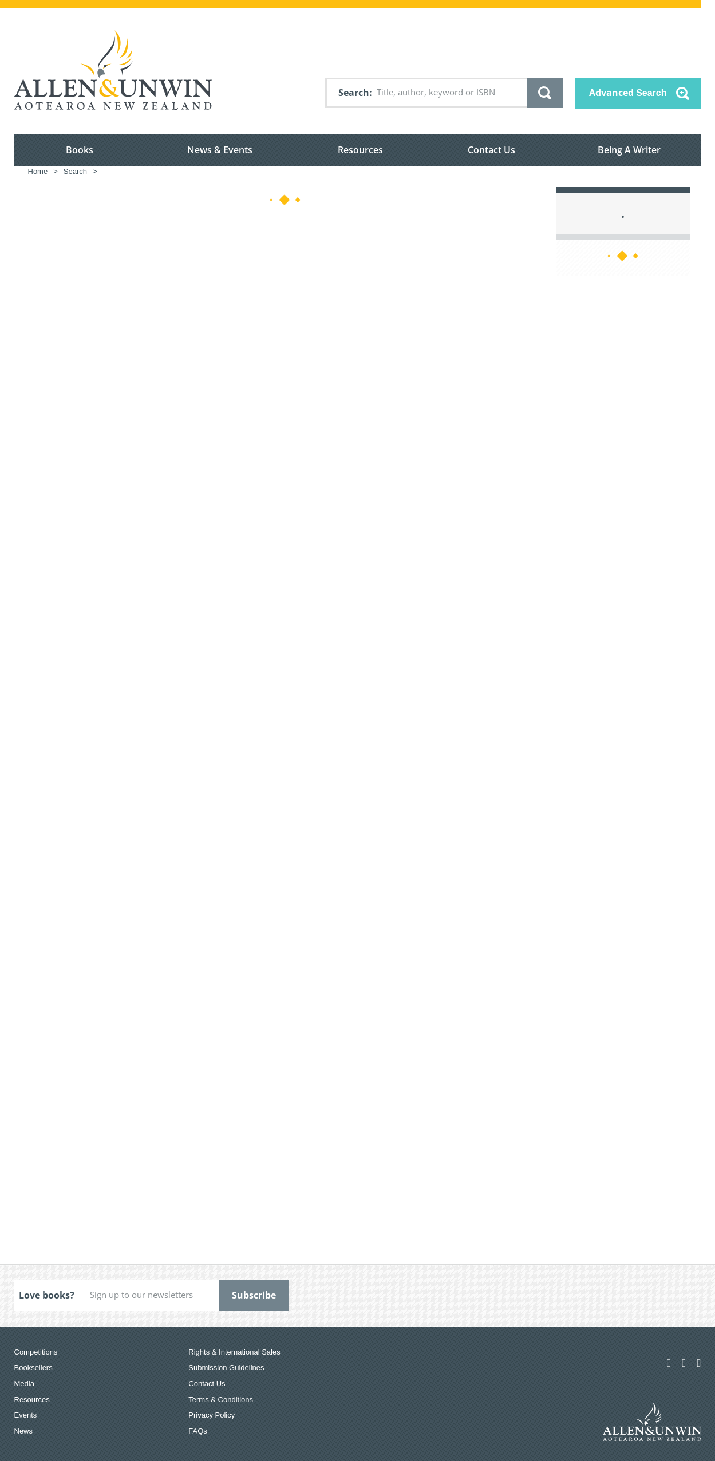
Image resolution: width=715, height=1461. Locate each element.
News (23, 1431)
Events (25, 1415)
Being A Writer (629, 150)
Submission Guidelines (226, 1367)
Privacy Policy (211, 1415)
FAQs (197, 1431)
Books (79, 150)
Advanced (628, 92)
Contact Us (491, 150)
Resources (360, 150)
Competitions (36, 1352)
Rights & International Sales (234, 1352)
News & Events (219, 150)
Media (24, 1383)
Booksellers (33, 1367)
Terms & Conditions (220, 1399)
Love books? (46, 1295)
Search (353, 92)
